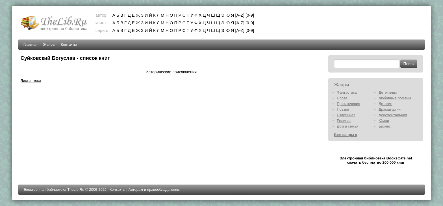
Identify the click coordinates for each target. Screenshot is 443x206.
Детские (385, 104)
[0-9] (250, 15)
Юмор (384, 121)
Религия (344, 121)
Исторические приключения (171, 72)
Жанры (49, 44)
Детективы (388, 92)
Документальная (393, 115)
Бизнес (385, 126)
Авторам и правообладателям (153, 189)
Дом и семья (347, 126)
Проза (342, 98)
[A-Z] (239, 15)
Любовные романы (395, 98)
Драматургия (390, 109)
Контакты (69, 44)
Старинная (346, 115)
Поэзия (343, 109)
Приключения (348, 104)
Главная (30, 44)
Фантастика (347, 92)
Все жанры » (345, 135)
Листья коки (31, 80)
